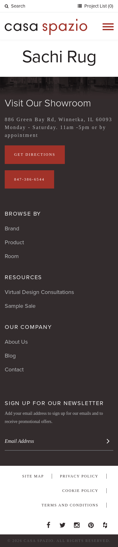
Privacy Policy (79, 476)
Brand (12, 228)
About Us (16, 341)
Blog (10, 355)
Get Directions (34, 154)
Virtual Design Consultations (39, 292)
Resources (23, 277)
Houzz (105, 523)
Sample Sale (20, 305)
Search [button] (15, 6)
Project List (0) (98, 6)
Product (14, 242)
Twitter (62, 523)
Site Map (33, 476)
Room (12, 256)
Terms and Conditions (70, 505)
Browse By (23, 213)
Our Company (28, 327)
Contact (14, 369)
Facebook (48, 523)
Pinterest (91, 523)
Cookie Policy (80, 490)
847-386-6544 (29, 179)
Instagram (76, 523)
